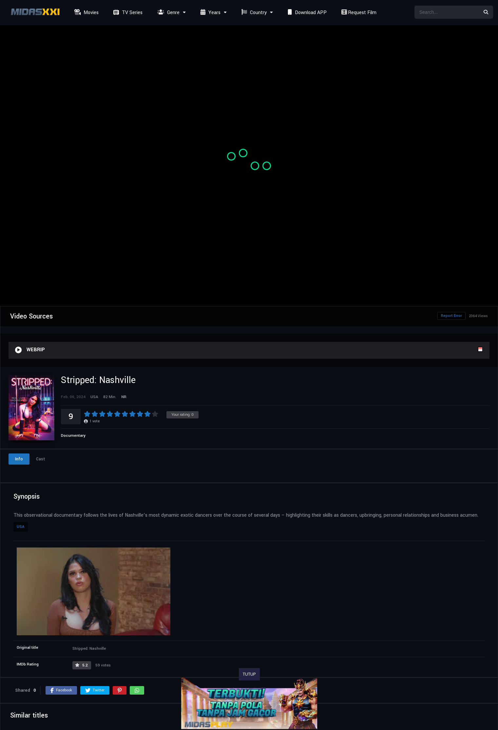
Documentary (73, 435)
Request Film (358, 12)
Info (19, 459)
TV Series (127, 12)
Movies (86, 12)
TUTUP (249, 674)
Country (253, 12)
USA (21, 526)
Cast (40, 459)
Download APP (306, 12)
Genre (168, 12)
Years (209, 12)
